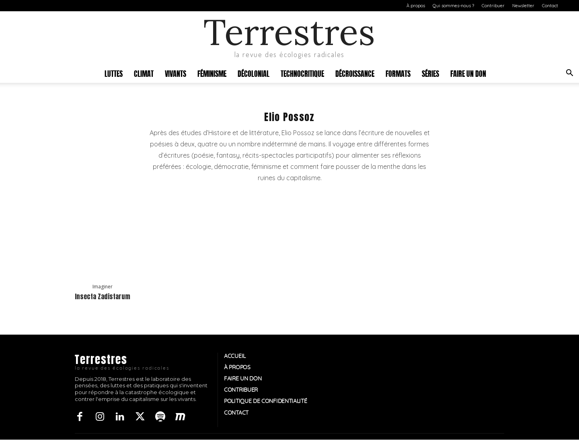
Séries (430, 73)
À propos (416, 5)
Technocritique (302, 73)
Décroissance (354, 73)
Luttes (114, 73)
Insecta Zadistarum (102, 296)
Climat (144, 73)
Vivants (175, 73)
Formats (398, 73)
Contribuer (493, 5)
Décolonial (253, 73)
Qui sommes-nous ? (453, 5)
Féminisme (211, 73)
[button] (569, 74)
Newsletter (523, 5)
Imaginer (102, 286)
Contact (550, 5)
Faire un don (468, 73)
